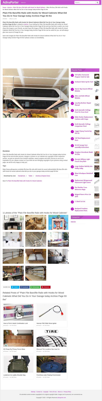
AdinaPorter (11, 2)
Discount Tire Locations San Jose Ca (48, 349)
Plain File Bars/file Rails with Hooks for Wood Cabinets (25, 181)
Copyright (45, 391)
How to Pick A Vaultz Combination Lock (15, 323)
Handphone (21, 176)
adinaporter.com (61, 397)
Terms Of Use (53, 391)
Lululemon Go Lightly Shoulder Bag (14, 375)
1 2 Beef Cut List (80, 201)
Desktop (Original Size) (43, 176)
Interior (23, 2)
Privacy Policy (67, 391)
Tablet (30, 176)
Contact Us (39, 391)
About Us (60, 391)
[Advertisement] (36, 54)
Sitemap (33, 391)
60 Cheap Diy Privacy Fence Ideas (14, 349)
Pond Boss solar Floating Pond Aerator (49, 375)
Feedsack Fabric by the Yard (84, 82)
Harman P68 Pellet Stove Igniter (46, 323)
